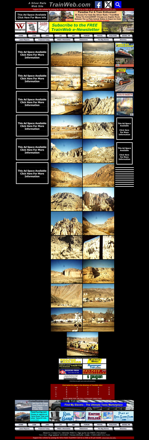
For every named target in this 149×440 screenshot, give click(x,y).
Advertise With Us (69, 433)
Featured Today (44, 40)
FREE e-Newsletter (64, 40)
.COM (34, 36)
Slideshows (83, 40)
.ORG (47, 36)
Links (87, 435)
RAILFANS (113, 36)
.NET (73, 36)
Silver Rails (105, 435)
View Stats (43, 435)
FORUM (87, 36)
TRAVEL (100, 36)
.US (60, 36)
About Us (47, 433)
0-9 (56, 387)
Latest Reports (24, 40)
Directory (123, 40)
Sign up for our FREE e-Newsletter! (92, 433)
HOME (21, 36)
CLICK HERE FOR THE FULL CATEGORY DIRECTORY (82, 398)
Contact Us (56, 433)
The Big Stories (103, 40)
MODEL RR (126, 36)
